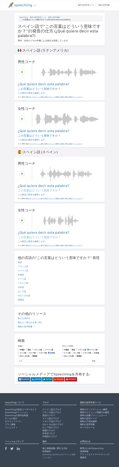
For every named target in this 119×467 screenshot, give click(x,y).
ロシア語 (22, 291)
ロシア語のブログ (50, 427)
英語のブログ (48, 415)
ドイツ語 (22, 279)
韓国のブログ (48, 430)
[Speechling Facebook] (7, 449)
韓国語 (21, 299)
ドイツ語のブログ (50, 418)
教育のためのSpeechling (91, 448)
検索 (93, 361)
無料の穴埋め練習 (88, 421)
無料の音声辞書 (104, 5)
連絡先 (83, 457)
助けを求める (24, 318)
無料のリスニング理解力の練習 (94, 412)
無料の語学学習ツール (86, 5)
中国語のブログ (49, 436)
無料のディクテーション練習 (93, 409)
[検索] (51, 361)
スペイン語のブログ (51, 409)
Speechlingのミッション (16, 412)
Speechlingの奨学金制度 (16, 415)
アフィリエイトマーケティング (94, 454)
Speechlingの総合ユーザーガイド (21, 409)
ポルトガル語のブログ (52, 424)
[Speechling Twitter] (13, 449)
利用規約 (46, 451)
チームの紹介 (11, 418)
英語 (20, 262)
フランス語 (23, 266)
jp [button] (35, 5)
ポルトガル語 (24, 295)
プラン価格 (10, 424)
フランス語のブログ (51, 412)
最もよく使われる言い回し (30, 322)
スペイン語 (23, 270)
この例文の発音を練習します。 (32, 93)
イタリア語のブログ (51, 421)
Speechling (24, 17)
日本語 (21, 287)
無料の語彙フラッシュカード (93, 415)
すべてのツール (87, 427)
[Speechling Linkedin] (20, 449)
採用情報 (84, 451)
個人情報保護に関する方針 (55, 448)
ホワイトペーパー (13, 421)
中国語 (21, 275)
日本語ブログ (48, 433)
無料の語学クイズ (88, 418)
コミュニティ (11, 427)
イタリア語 (23, 283)
